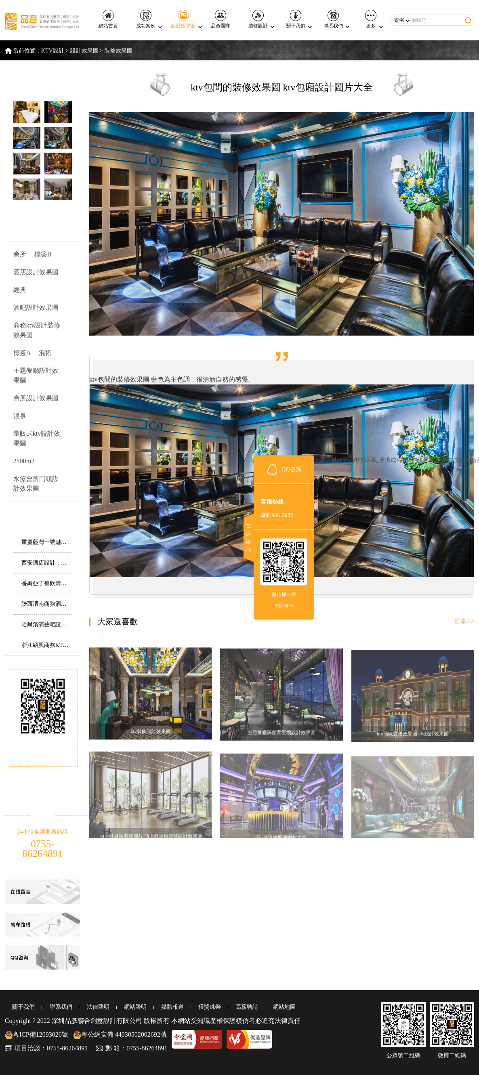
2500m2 (23, 461)
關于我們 (295, 19)
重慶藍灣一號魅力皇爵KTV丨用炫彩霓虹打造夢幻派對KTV (46, 542)
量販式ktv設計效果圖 (36, 438)
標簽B (43, 254)
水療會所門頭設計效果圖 (36, 483)
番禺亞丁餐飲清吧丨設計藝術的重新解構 (46, 583)
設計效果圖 (183, 19)
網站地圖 (259, 1007)
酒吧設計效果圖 (36, 307)
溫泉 (19, 415)
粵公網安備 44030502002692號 (120, 1034)
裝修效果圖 (118, 51)
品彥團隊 (220, 19)
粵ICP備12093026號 (36, 1034)
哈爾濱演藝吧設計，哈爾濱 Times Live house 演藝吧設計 (46, 624)
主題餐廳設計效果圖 (36, 375)
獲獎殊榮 (190, 1007)
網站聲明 (120, 1007)
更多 (370, 19)
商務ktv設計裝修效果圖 (36, 330)
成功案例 (145, 19)
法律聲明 (85, 1007)
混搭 (45, 352)
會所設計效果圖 (36, 398)
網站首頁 (108, 19)
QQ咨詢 (291, 469)
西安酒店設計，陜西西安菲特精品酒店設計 (46, 563)
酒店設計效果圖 (36, 272)
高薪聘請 (224, 1007)
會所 (19, 254)
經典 (19, 289)
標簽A (22, 352)
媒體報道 (155, 1007)
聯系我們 (333, 19)
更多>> (464, 621)
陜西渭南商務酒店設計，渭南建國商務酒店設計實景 (46, 604)
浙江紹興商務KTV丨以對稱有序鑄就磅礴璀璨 (46, 645)
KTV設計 (52, 51)
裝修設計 (258, 19)
